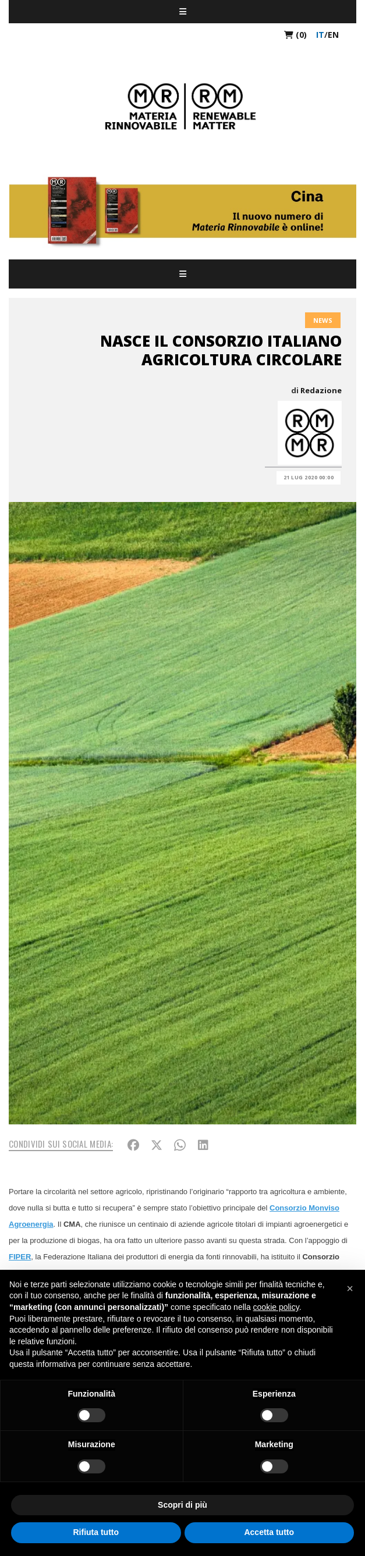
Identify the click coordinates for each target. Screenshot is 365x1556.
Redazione (321, 390)
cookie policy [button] (276, 1307)
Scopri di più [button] (182, 1504)
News (322, 320)
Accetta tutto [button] (269, 1532)
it (320, 34)
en (333, 34)
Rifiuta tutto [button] (96, 1532)
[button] (350, 1288)
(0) (295, 34)
